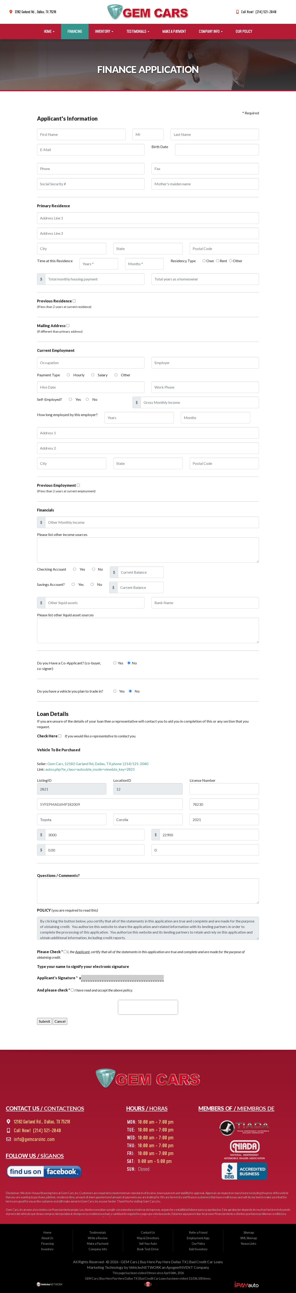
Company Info (210, 31)
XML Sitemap (248, 1238)
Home (49, 31)
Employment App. (198, 1238)
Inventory (104, 31)
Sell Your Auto (148, 1243)
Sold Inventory (198, 1249)
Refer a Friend (198, 1232)
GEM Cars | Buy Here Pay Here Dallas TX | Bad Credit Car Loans (172, 1262)
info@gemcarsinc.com (34, 1139)
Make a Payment (174, 31)
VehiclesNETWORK (145, 1267)
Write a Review (98, 1238)
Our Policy (244, 31)
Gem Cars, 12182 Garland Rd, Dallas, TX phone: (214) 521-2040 (97, 763)
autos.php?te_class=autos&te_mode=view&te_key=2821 (90, 769)
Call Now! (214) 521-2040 (258, 12)
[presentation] (148, 1007)
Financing (75, 31)
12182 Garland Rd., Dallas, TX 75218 (35, 12)
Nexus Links (248, 1243)
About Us (47, 1238)
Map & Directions (148, 1238)
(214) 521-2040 (47, 1130)
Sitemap (249, 1232)
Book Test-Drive (148, 1249)
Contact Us (148, 1232)
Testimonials (137, 31)
